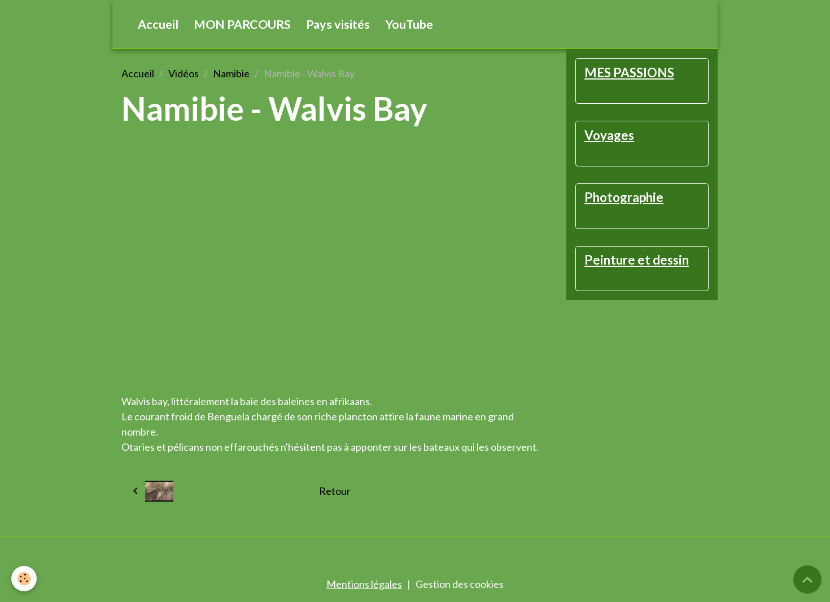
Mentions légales (364, 584)
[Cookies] (24, 578)
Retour (335, 491)
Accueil (158, 24)
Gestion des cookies (460, 584)
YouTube (409, 24)
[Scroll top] (807, 579)
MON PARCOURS (242, 24)
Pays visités (338, 24)
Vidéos (183, 73)
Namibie (231, 73)
